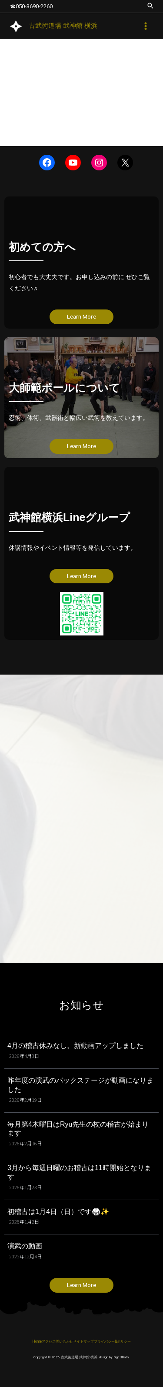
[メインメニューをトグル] (145, 25)
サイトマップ (83, 1341)
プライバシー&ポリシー (112, 1341)
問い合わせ (64, 1341)
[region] (81, 92)
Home (37, 1341)
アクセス (49, 1341)
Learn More (81, 316)
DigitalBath (121, 1357)
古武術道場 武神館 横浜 (63, 25)
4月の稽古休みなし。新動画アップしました (75, 1045)
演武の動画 (24, 1246)
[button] (150, 6)
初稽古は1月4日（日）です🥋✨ (58, 1211)
